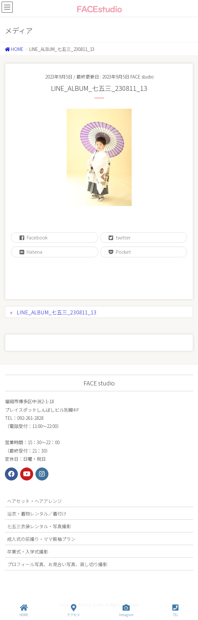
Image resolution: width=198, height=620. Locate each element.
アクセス (73, 610)
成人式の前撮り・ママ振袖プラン (41, 539)
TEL (175, 610)
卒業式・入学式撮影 (27, 551)
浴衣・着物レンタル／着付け (36, 513)
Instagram (126, 610)
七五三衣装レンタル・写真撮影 (39, 526)
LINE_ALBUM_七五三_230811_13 (57, 312)
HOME (24, 610)
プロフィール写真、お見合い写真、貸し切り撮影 (57, 564)
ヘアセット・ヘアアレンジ (34, 501)
